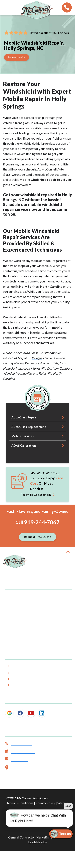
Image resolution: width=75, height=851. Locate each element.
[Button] (16, 57)
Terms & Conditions (19, 803)
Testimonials (22, 680)
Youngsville (24, 373)
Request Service (23, 752)
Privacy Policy (45, 803)
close (68, 813)
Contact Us (19, 760)
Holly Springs (12, 368)
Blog (16, 686)
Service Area (22, 673)
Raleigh (37, 358)
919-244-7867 (42, 522)
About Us (20, 667)
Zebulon (65, 368)
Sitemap (63, 803)
